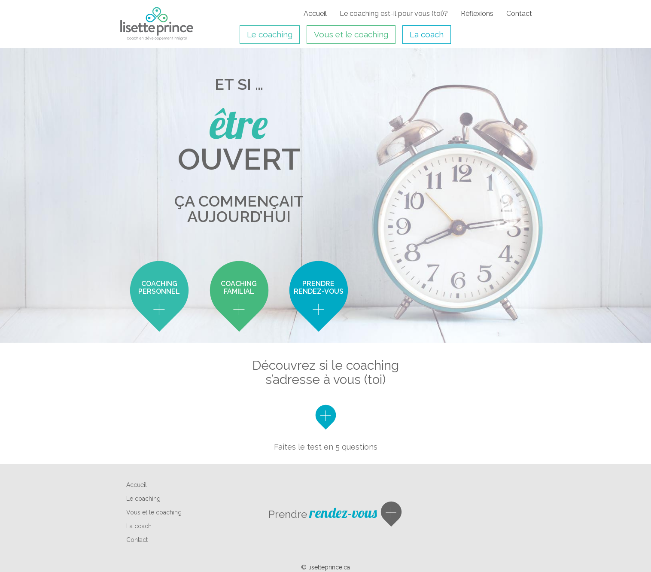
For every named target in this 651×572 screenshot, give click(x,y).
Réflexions (477, 13)
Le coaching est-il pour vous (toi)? (394, 13)
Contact (519, 13)
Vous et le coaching (351, 34)
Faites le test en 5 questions (325, 446)
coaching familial (239, 287)
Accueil (315, 13)
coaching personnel (159, 287)
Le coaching (269, 34)
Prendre (322, 514)
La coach (427, 34)
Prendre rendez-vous (319, 287)
